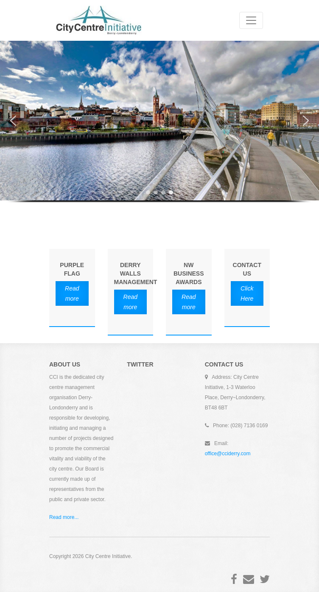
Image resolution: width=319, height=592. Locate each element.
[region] (159, 128)
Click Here (247, 293)
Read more (72, 293)
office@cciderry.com (228, 454)
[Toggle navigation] (251, 20)
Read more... (63, 517)
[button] (13, 120)
